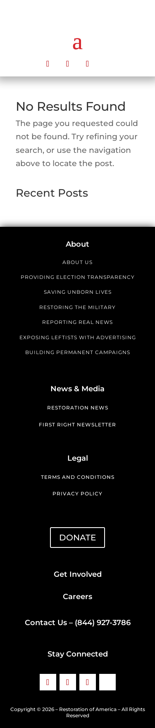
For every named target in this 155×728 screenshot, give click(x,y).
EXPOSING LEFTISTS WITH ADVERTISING (77, 337)
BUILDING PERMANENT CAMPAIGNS (77, 352)
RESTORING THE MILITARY (77, 307)
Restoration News (77, 407)
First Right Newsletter (77, 424)
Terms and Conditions (77, 477)
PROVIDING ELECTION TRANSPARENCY (78, 277)
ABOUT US (77, 262)
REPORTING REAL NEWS (77, 322)
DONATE (77, 537)
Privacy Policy (77, 493)
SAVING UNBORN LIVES (78, 292)
